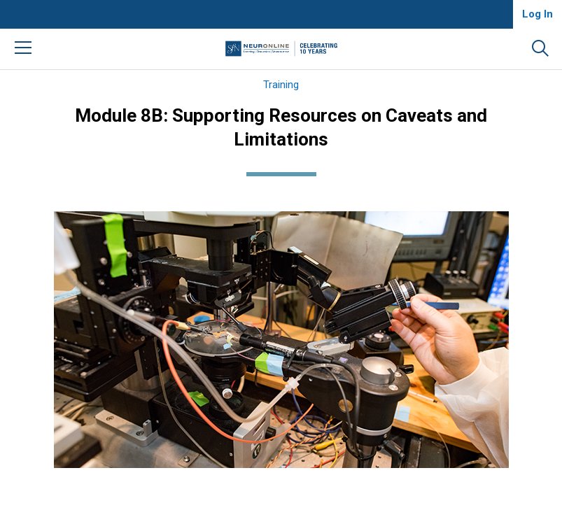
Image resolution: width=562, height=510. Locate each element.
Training (281, 84)
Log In (537, 14)
